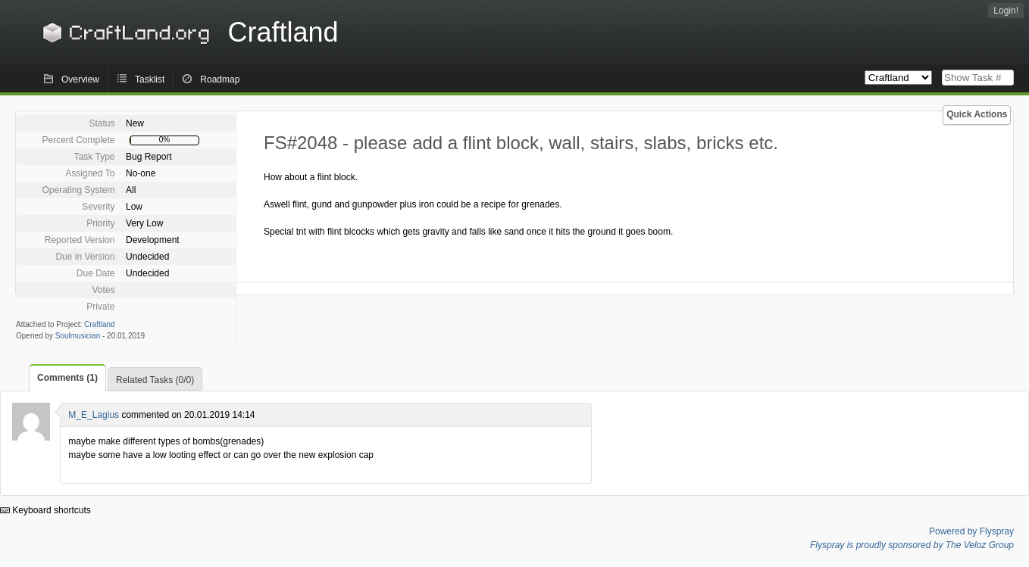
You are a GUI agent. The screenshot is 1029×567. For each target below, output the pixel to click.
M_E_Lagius (93, 415)
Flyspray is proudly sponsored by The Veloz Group (912, 545)
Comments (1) (67, 377)
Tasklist (149, 79)
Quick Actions (976, 114)
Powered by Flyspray (971, 531)
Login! (1005, 10)
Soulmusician (77, 336)
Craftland (188, 32)
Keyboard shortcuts (45, 510)
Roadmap (219, 79)
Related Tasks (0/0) (155, 380)
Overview (80, 79)
